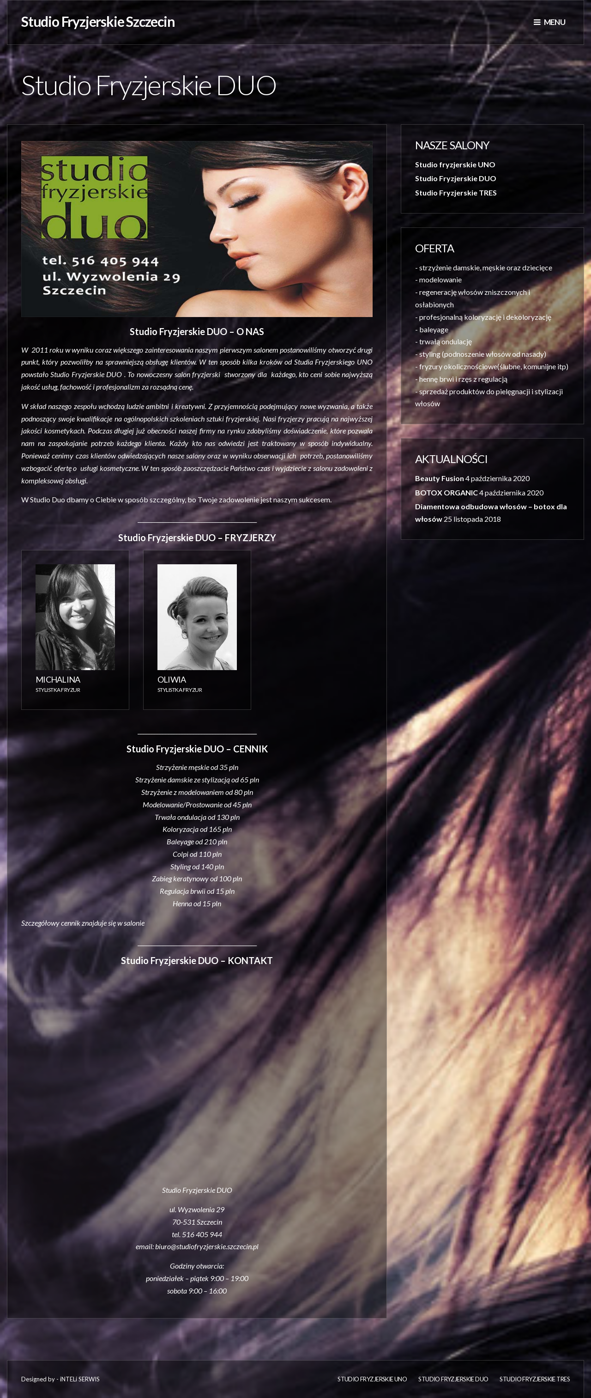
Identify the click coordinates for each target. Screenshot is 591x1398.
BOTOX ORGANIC (446, 492)
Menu (549, 22)
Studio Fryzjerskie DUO (455, 178)
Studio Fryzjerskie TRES (456, 192)
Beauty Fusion (439, 478)
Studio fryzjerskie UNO (455, 164)
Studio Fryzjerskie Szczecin (98, 21)
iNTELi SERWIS (80, 1379)
